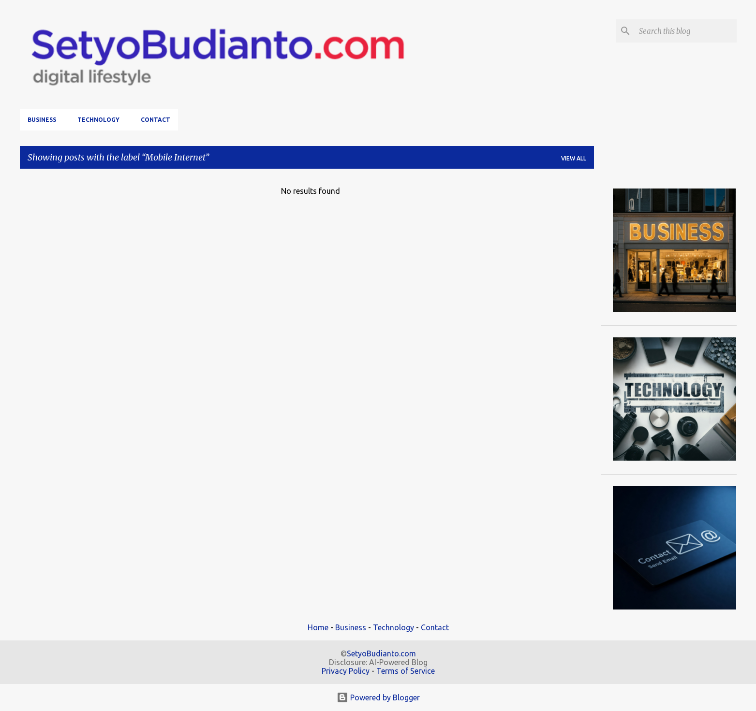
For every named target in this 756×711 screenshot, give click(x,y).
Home (318, 627)
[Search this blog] (686, 31)
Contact (155, 119)
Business (42, 119)
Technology (98, 119)
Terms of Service (405, 671)
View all (573, 158)
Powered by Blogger (378, 697)
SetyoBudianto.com (381, 653)
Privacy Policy (346, 671)
